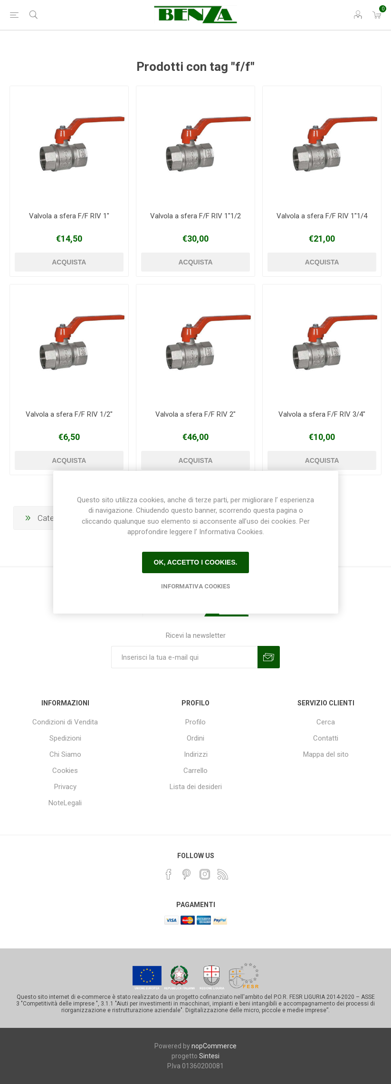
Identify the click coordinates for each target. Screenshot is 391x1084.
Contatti (325, 738)
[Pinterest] (186, 874)
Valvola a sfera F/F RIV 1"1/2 (195, 216)
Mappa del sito (326, 754)
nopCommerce (214, 1046)
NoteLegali (65, 803)
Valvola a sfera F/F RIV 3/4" (321, 414)
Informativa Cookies (195, 586)
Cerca (325, 722)
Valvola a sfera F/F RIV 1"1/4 (322, 216)
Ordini (195, 738)
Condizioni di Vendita (65, 722)
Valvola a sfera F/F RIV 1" (69, 216)
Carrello (195, 770)
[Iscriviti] (184, 657)
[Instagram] (204, 874)
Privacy (65, 786)
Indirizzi (196, 754)
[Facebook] (168, 874)
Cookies (65, 770)
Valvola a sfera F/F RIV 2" (195, 414)
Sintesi (209, 1056)
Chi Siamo (65, 754)
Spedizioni (65, 738)
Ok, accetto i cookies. (196, 562)
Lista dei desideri (196, 786)
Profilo (195, 722)
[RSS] (222, 874)
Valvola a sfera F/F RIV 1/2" (69, 414)
